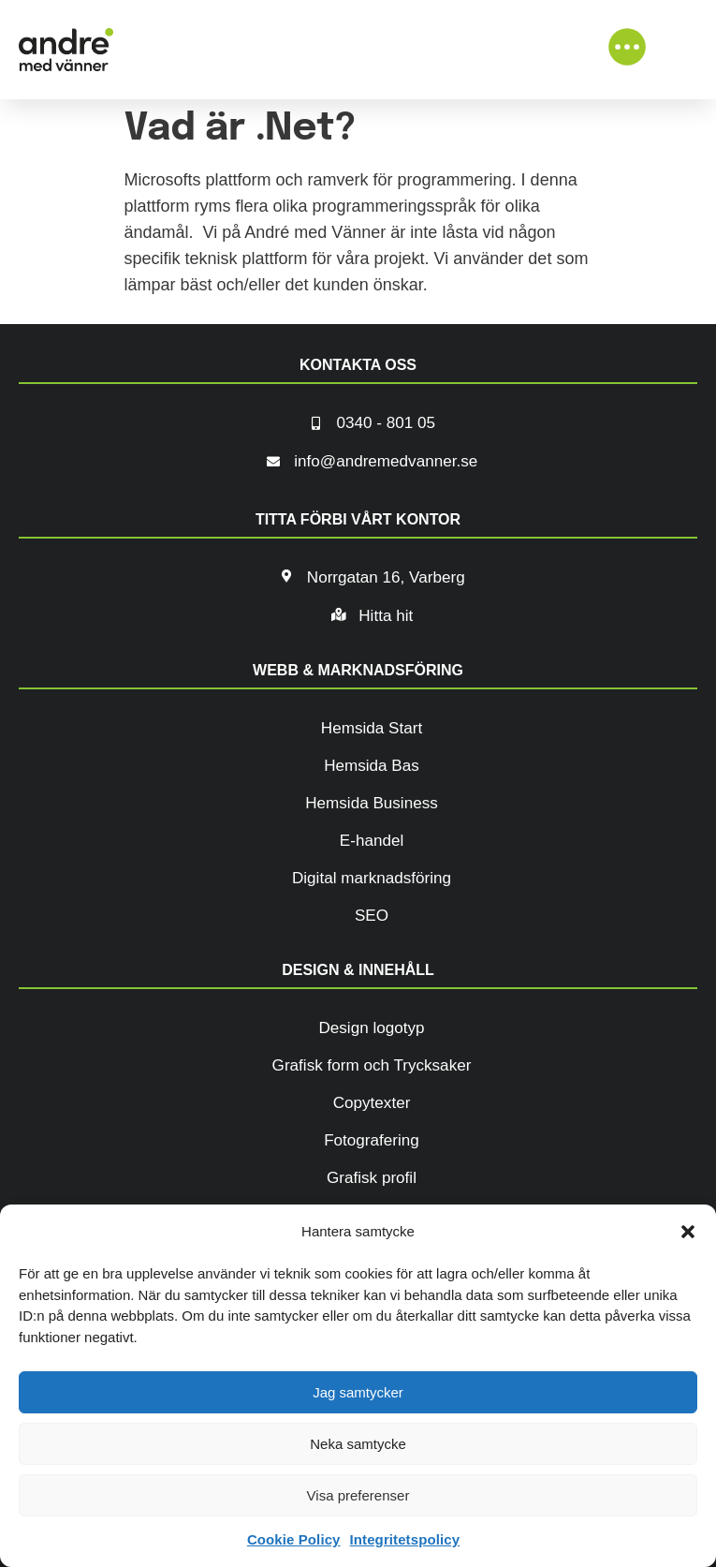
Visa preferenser (358, 1495)
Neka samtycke (358, 1444)
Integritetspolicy (405, 1539)
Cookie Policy (294, 1539)
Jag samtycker (358, 1392)
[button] (688, 1231)
